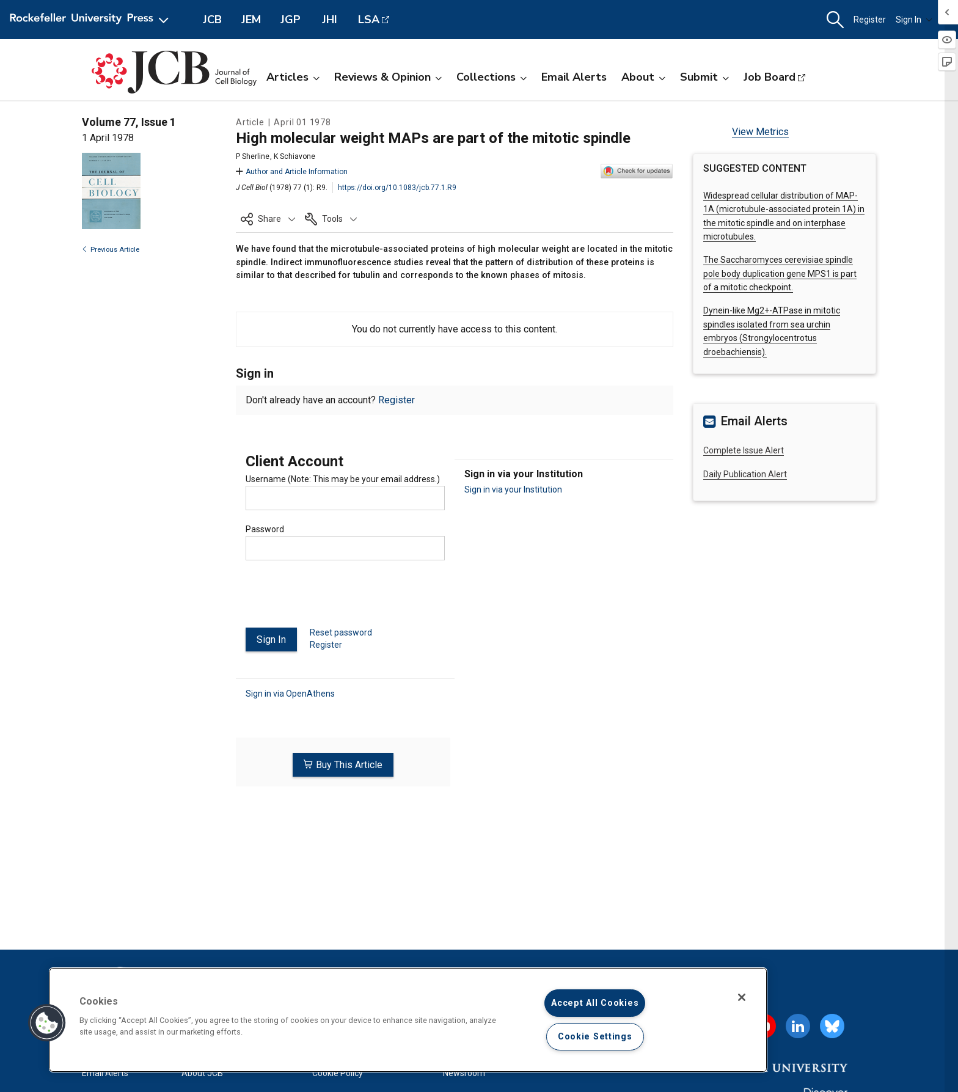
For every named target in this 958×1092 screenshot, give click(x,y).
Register (870, 19)
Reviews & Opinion (388, 76)
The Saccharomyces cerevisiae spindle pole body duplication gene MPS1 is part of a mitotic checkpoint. (780, 273)
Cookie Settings (595, 1037)
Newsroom (464, 1073)
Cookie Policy (337, 1073)
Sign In (914, 19)
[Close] (741, 997)
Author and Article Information (292, 171)
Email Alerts (574, 76)
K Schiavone (294, 156)
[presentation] (338, 599)
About (643, 76)
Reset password (341, 632)
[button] (835, 20)
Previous (110, 250)
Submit (704, 76)
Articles (293, 76)
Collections (491, 76)
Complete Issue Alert (743, 450)
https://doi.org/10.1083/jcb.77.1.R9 (397, 187)
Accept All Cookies (594, 1003)
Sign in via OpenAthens (290, 693)
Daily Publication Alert (745, 474)
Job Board (769, 76)
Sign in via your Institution (513, 489)
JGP (290, 19)
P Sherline (252, 156)
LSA (368, 19)
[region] (408, 1019)
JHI (329, 19)
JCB (212, 19)
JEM (251, 19)
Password (265, 529)
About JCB (202, 1073)
